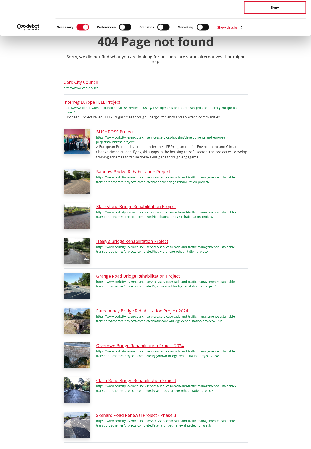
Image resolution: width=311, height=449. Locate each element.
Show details (227, 59)
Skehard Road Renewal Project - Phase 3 (136, 415)
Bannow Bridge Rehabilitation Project (133, 172)
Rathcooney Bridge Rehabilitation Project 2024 (142, 311)
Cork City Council (81, 82)
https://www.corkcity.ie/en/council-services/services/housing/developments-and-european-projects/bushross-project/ (162, 139)
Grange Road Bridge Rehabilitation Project (138, 276)
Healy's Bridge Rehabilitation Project (132, 241)
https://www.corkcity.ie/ (81, 88)
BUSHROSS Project (115, 132)
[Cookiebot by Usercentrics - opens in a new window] (28, 59)
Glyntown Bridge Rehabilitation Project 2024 (140, 346)
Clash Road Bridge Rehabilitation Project (136, 380)
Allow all (275, 11)
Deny (275, 39)
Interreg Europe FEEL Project (92, 102)
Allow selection (275, 25)
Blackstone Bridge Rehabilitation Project (136, 206)
